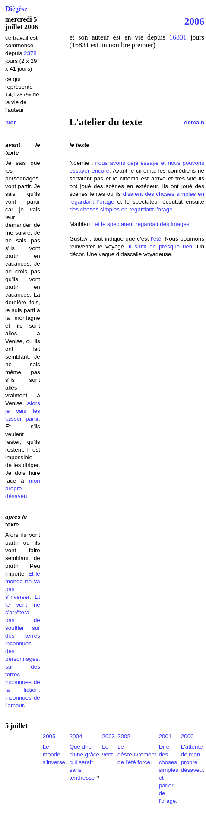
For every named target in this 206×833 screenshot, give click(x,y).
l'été (156, 238)
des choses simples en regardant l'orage (121, 209)
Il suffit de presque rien (160, 246)
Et (37, 597)
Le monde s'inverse (54, 754)
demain (194, 122)
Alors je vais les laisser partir (22, 411)
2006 (194, 21)
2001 (165, 736)
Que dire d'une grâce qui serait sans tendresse (84, 762)
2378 (30, 53)
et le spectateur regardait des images (142, 224)
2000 (187, 736)
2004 (76, 736)
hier (10, 122)
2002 (123, 736)
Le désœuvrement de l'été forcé (136, 754)
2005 (49, 736)
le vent (16, 604)
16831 (178, 37)
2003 (108, 736)
